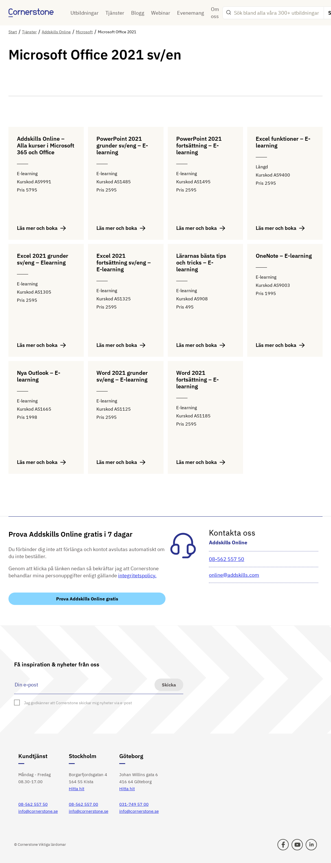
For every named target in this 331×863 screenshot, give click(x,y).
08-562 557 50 (226, 559)
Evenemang (190, 13)
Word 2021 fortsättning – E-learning (197, 379)
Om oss (215, 12)
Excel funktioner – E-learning (283, 142)
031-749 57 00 (134, 804)
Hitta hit (76, 788)
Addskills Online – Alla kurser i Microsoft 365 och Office (45, 145)
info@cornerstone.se (38, 811)
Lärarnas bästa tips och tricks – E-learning (201, 262)
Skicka (169, 685)
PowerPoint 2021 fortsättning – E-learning (199, 145)
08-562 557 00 (83, 804)
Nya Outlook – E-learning (38, 376)
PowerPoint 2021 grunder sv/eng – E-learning (122, 145)
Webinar (160, 13)
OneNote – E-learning (284, 255)
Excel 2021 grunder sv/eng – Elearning (42, 259)
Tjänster (114, 13)
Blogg (137, 13)
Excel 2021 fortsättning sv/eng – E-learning (123, 262)
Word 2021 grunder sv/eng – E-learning (122, 376)
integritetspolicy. (137, 575)
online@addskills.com (234, 575)
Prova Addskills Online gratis (87, 599)
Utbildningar (84, 13)
